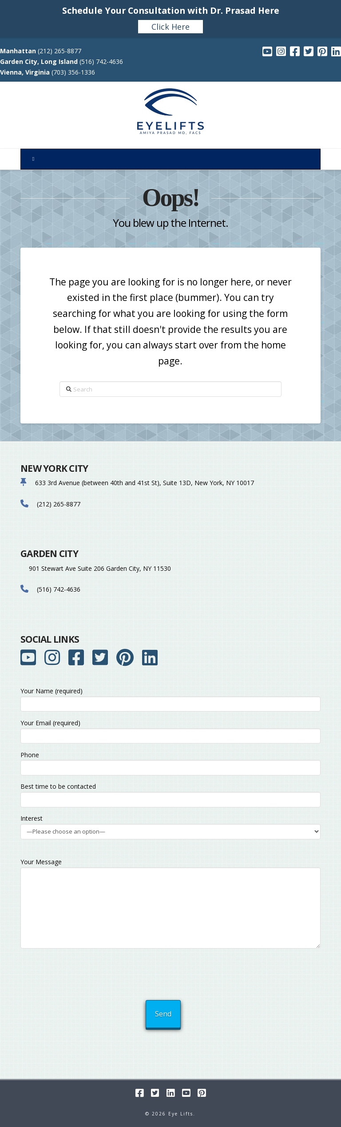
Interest (170, 825)
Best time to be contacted (170, 793)
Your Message (170, 867)
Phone (170, 762)
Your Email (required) (170, 730)
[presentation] (171, 971)
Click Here (170, 26)
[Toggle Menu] (170, 159)
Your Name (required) (170, 698)
